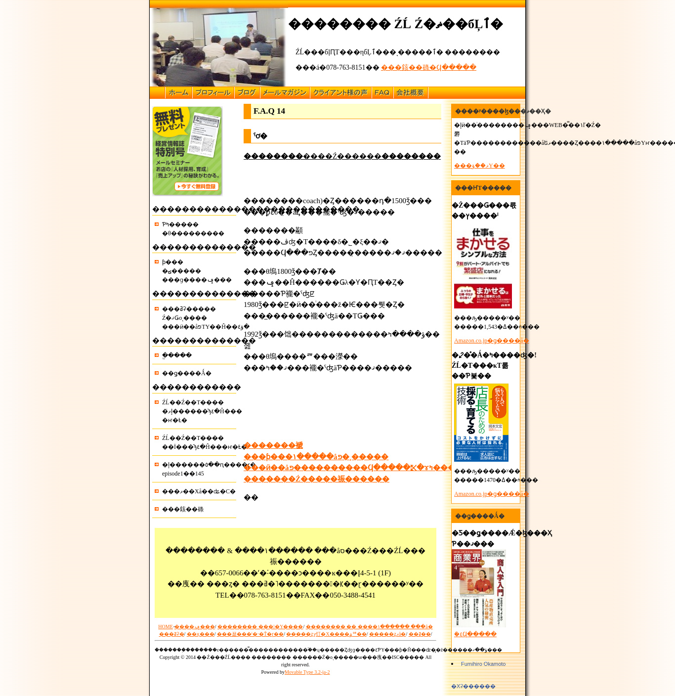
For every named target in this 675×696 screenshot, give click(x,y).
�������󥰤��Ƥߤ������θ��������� (193, 229)
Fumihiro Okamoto (483, 664)
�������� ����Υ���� (260, 626)
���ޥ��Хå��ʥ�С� (199, 491)
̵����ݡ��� (194, 626)
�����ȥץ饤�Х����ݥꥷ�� (326, 634)
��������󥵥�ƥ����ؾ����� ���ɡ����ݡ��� (197, 271)
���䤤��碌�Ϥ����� (428, 67)
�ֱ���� (177, 355)
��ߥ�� (420, 634)
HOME (165, 626)
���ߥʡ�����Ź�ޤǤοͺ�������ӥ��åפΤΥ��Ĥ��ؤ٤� (199, 317)
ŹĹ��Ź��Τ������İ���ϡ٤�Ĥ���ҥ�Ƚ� (199, 442)
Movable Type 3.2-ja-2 (307, 672)
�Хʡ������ (473, 686)
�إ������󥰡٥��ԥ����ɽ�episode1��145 (199, 469)
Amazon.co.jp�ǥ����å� (491, 340)
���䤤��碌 (183, 509)
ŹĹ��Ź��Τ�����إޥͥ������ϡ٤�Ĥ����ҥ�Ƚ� (199, 411)
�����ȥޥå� (387, 634)
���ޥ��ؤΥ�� (479, 165)
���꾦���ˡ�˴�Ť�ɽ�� (250, 634)
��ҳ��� (200, 634)
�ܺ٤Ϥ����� (475, 634)
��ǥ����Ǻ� (186, 373)
